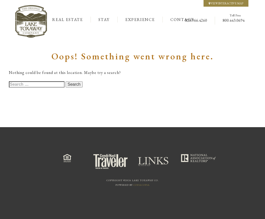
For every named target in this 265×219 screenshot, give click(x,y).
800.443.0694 (234, 20)
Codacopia (141, 185)
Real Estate (67, 19)
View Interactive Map (226, 3)
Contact (182, 19)
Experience (140, 19)
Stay (104, 19)
